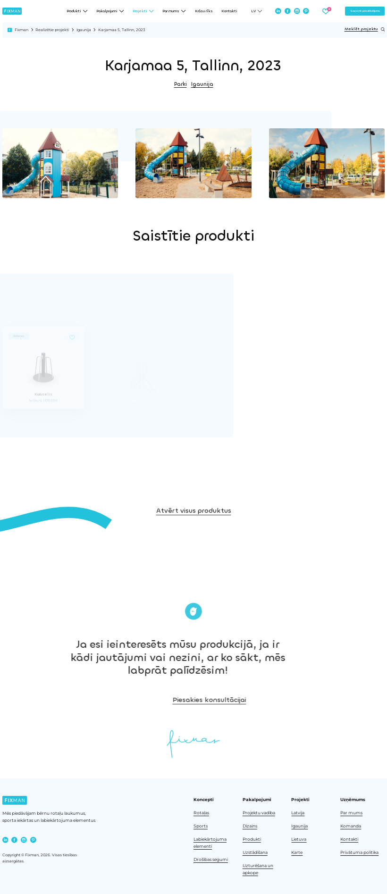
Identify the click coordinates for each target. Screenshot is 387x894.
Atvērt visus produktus (193, 547)
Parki (180, 84)
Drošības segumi (211, 859)
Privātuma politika (359, 852)
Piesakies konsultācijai (319, 699)
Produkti (252, 839)
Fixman (21, 30)
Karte (297, 852)
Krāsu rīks (204, 11)
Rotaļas (201, 812)
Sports (201, 825)
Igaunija (83, 30)
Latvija (297, 812)
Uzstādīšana (255, 852)
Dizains (250, 825)
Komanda (350, 825)
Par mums (351, 812)
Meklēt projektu (365, 29)
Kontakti (229, 11)
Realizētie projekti (52, 30)
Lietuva (298, 839)
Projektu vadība (259, 812)
